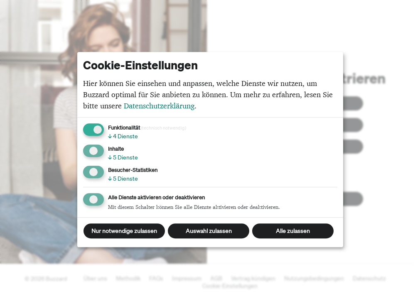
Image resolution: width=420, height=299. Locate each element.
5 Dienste (123, 157)
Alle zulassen (293, 231)
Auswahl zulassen (209, 231)
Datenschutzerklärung (159, 105)
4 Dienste (123, 136)
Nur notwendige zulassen (124, 231)
